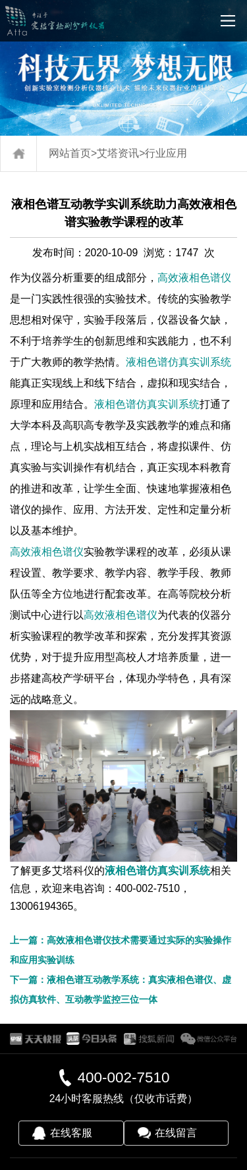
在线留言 (176, 1132)
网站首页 (70, 153)
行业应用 (166, 153)
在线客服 (71, 1132)
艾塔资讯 (118, 153)
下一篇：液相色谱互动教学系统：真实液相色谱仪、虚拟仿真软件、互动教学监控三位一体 (120, 989)
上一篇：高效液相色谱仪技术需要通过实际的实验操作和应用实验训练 (120, 950)
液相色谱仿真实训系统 (178, 362)
